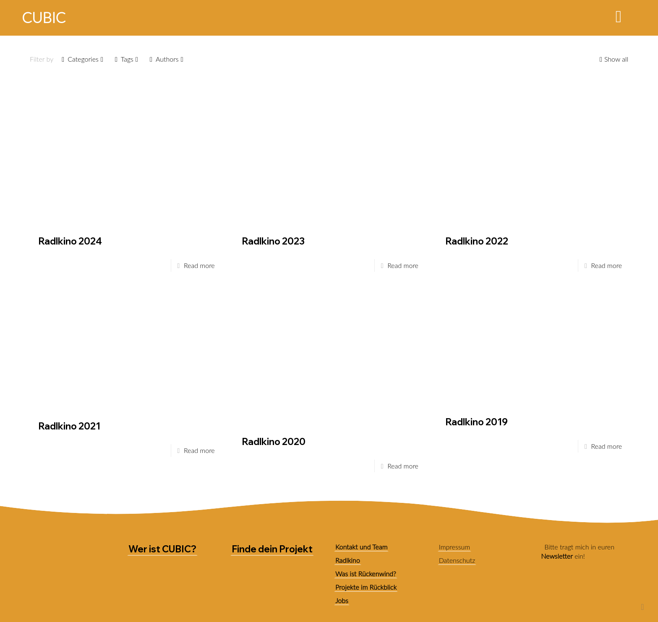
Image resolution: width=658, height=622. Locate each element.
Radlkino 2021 (69, 426)
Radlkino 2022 (476, 241)
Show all (613, 59)
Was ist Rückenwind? (365, 574)
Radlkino (347, 560)
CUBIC (43, 17)
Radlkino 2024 (70, 241)
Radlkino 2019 (476, 422)
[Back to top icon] (642, 607)
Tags (126, 59)
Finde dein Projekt (272, 549)
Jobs (341, 600)
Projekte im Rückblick (366, 587)
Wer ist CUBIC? (162, 549)
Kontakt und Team (361, 547)
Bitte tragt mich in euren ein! (577, 551)
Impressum (454, 547)
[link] (548, 592)
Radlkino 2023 (273, 241)
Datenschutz (457, 560)
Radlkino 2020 (274, 442)
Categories (82, 59)
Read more (199, 265)
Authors (166, 59)
